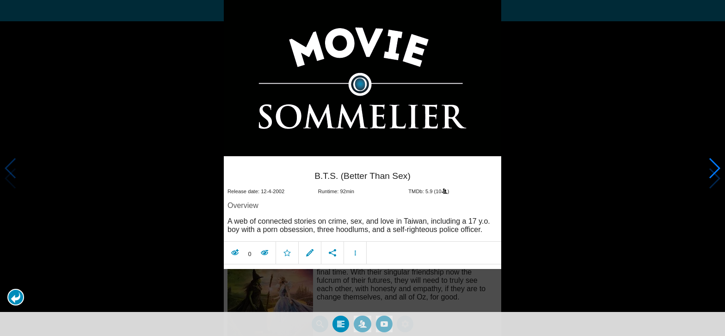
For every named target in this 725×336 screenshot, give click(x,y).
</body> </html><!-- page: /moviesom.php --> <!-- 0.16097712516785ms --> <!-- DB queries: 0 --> (362, 168)
